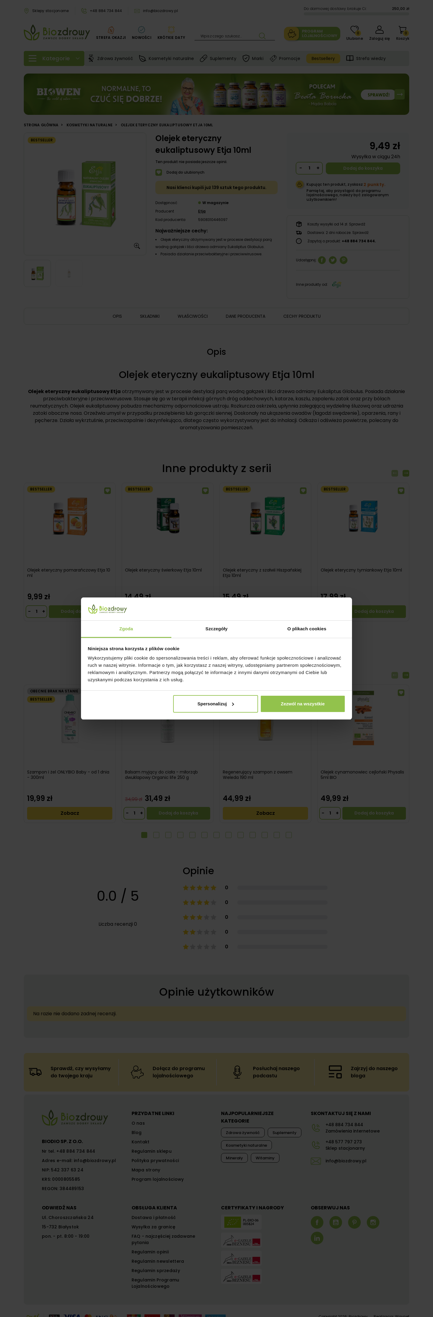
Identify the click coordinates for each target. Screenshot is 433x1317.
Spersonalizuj (216, 703)
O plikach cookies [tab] (306, 628)
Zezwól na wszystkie (303, 703)
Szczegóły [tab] (216, 628)
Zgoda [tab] (126, 628)
